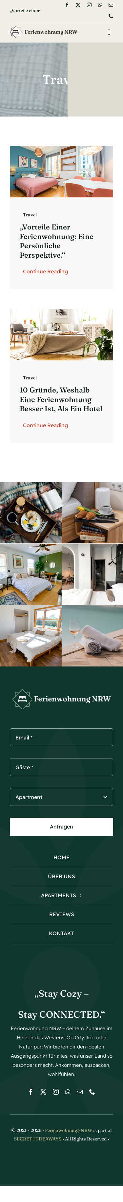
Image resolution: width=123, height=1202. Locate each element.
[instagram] (89, 5)
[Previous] (46, 10)
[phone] (111, 16)
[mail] (111, 5)
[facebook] (67, 5)
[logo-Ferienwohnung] (43, 29)
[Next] (54, 10)
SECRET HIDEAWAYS (37, 1139)
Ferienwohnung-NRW (68, 1130)
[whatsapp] (100, 5)
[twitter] (78, 5)
